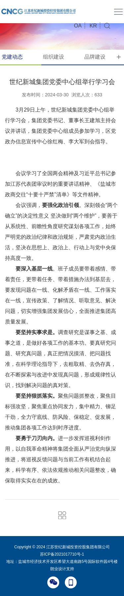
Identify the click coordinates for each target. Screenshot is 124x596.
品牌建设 (94, 57)
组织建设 (53, 57)
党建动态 (12, 57)
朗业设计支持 (62, 569)
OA (78, 25)
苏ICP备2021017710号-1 (62, 554)
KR (93, 25)
